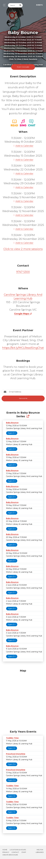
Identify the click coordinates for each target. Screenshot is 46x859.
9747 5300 (23, 272)
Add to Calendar (23, 145)
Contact (15, 852)
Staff (23, 852)
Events (39, 5)
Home (4, 850)
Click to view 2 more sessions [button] (23, 59)
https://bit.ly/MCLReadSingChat (23, 347)
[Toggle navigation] (3, 5)
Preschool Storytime (15, 754)
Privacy (5, 852)
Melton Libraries (40, 851)
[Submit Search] (20, 5)
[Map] (23, 698)
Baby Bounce (12, 423)
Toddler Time (12, 738)
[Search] (13, 5)
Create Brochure (10, 855)
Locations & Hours (18, 850)
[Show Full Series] (28, 416)
